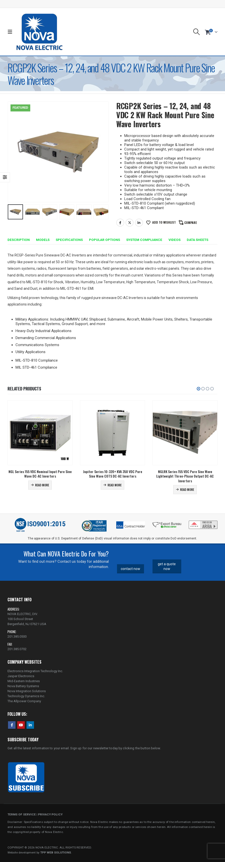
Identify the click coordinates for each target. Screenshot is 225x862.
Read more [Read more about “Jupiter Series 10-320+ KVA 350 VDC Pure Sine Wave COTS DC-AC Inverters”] (115, 485)
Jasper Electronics (21, 676)
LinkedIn (139, 223)
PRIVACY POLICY (50, 814)
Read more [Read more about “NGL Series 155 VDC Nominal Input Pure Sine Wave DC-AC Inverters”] (42, 485)
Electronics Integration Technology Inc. (35, 671)
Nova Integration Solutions (27, 691)
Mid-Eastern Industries (24, 681)
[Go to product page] (40, 432)
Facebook (120, 223)
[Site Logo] (39, 32)
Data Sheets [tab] (197, 240)
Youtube (21, 725)
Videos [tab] (174, 240)
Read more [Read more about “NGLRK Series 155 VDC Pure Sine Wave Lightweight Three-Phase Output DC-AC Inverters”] (187, 489)
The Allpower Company (24, 701)
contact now (130, 569)
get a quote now (167, 566)
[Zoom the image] (203, 521)
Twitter (130, 223)
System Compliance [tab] (144, 240)
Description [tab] (19, 240)
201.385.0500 (17, 636)
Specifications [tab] (69, 240)
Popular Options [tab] (104, 240)
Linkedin (30, 725)
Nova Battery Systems (23, 686)
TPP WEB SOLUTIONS (55, 852)
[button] (11, 32)
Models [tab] (43, 240)
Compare (190, 222)
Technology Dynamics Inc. (26, 696)
